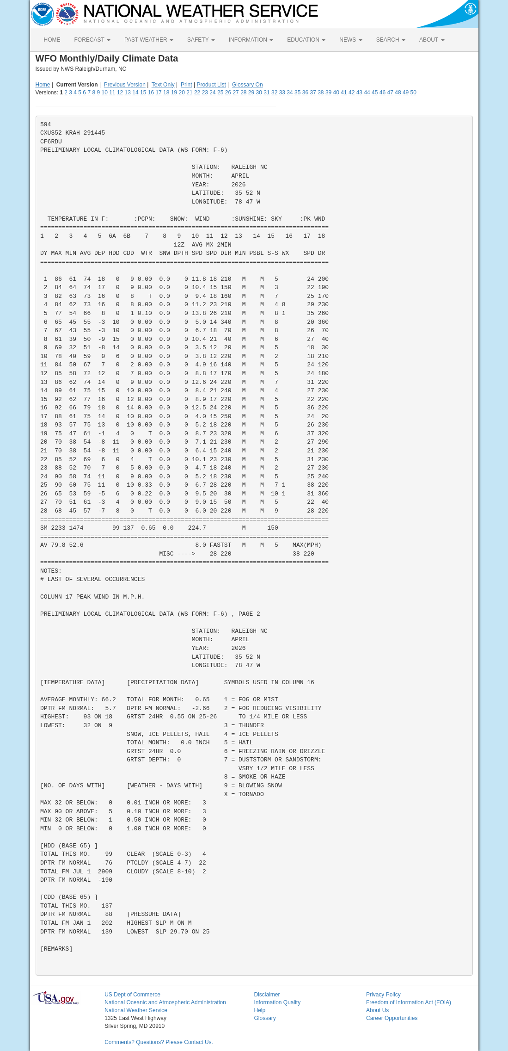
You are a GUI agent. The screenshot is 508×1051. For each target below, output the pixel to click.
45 (375, 92)
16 (151, 92)
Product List (211, 84)
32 (274, 92)
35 (297, 92)
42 (352, 92)
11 (112, 92)
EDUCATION (306, 40)
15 (143, 92)
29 (251, 92)
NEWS (350, 40)
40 (336, 92)
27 (236, 92)
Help (259, 1010)
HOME (52, 40)
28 (243, 92)
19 (174, 92)
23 (205, 92)
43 (359, 92)
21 (189, 92)
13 (128, 92)
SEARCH (390, 40)
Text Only (163, 84)
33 (282, 92)
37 (313, 92)
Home (43, 84)
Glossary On (247, 84)
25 (220, 92)
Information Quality (277, 1002)
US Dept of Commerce (132, 994)
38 (321, 92)
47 (390, 92)
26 (228, 92)
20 (182, 92)
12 (120, 92)
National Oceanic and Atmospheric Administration (165, 1002)
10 (104, 92)
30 (259, 92)
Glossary (264, 1018)
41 (344, 92)
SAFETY (201, 40)
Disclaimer (267, 994)
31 (266, 92)
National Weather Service (135, 1010)
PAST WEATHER (148, 40)
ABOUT (431, 40)
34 (290, 92)
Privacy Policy (383, 994)
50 (413, 92)
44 (367, 92)
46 (382, 92)
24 (212, 92)
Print (186, 84)
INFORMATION (251, 40)
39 (328, 92)
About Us (377, 1010)
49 (406, 92)
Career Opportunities (391, 1018)
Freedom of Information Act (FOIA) (408, 1002)
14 (135, 92)
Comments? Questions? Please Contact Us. (158, 1042)
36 (305, 92)
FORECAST (92, 40)
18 (166, 92)
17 (158, 92)
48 (398, 92)
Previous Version (125, 84)
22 (197, 92)
